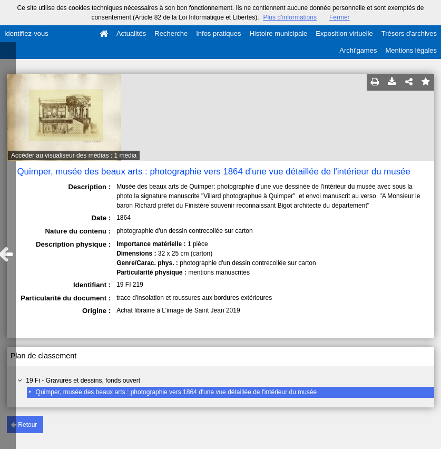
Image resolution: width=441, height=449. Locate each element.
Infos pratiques (218, 33)
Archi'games (358, 50)
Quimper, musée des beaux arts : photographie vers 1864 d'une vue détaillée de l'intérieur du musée (176, 392)
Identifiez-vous (26, 33)
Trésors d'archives (409, 33)
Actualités (131, 33)
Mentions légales (411, 50)
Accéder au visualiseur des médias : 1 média (73, 155)
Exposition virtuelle (344, 33)
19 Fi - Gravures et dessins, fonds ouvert (83, 380)
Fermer (339, 17)
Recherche (171, 33)
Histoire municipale (278, 33)
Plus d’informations (290, 17)
